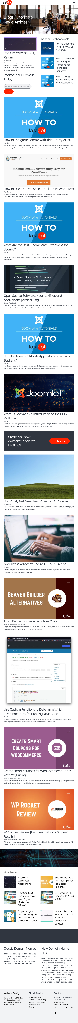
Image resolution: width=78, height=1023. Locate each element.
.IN (34, 964)
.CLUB (48, 975)
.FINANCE (67, 982)
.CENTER (50, 963)
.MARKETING (58, 982)
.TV (13, 957)
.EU (5, 957)
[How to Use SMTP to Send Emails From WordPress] (39, 170)
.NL (9, 959)
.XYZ (43, 985)
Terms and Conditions (61, 1005)
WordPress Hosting (35, 998)
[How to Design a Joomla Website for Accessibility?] (47, 81)
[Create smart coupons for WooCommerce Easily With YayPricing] (39, 748)
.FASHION (65, 978)
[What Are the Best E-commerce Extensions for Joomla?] (39, 223)
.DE (30, 959)
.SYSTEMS (69, 966)
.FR (26, 961)
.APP (64, 973)
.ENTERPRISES (46, 966)
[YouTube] (71, 1008)
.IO (69, 975)
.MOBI (18, 957)
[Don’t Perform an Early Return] (20, 44)
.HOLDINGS (54, 958)
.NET (25, 954)
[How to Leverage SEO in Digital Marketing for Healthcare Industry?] (47, 63)
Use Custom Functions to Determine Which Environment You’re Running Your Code (33, 712)
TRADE (57, 968)
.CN (29, 961)
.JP (15, 964)
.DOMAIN (62, 961)
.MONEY (62, 970)
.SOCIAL (70, 973)
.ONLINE (55, 970)
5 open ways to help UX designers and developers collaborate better (27, 916)
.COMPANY (45, 958)
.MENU (43, 968)
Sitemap (31, 1007)
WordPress (7, 60)
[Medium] (55, 1013)
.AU (10, 954)
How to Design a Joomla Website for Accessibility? (64, 79)
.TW (22, 961)
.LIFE (53, 975)
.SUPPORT (68, 958)
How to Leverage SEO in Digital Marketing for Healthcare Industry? (64, 64)
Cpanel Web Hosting (10, 303)
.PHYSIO (69, 970)
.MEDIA (43, 980)
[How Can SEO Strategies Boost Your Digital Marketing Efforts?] (10, 898)
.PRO (43, 975)
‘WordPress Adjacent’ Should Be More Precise (35, 564)
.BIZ (29, 954)
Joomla (6, 143)
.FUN (48, 970)
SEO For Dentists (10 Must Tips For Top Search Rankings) (64, 882)
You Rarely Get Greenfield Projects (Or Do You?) (36, 501)
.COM (6, 954)
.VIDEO (58, 973)
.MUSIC (52, 973)
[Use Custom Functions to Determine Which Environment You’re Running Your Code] (39, 671)
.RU (11, 961)
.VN (8, 964)
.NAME (23, 957)
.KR (19, 964)
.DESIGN (63, 980)
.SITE (69, 968)
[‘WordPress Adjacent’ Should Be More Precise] (39, 538)
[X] (61, 1008)
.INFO (29, 957)
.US (6, 959)
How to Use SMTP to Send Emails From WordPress (39, 189)
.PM (18, 961)
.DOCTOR (44, 978)
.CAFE (51, 978)
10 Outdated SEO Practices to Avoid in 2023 (64, 896)
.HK (16, 959)
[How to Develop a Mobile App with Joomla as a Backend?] (39, 334)
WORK (43, 970)
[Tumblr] (66, 1008)
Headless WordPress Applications (24, 881)
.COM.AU (15, 954)
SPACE (63, 968)
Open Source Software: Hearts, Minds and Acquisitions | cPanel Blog (33, 298)
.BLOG (46, 973)
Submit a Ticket (59, 1002)
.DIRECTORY (59, 963)
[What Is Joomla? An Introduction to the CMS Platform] (39, 393)
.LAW (57, 980)
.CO (21, 954)
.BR (23, 964)
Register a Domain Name (37, 1002)
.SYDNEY (29, 964)
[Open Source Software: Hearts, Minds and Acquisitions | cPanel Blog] (39, 280)
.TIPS (61, 958)
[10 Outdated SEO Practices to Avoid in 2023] (47, 898)
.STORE (49, 982)
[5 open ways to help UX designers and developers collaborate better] (10, 916)
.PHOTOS (50, 968)
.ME (33, 954)
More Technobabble (10, 624)
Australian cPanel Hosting (37, 1000)
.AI (42, 973)
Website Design (12, 993)
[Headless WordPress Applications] (10, 882)
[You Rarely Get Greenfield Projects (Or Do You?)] (39, 477)
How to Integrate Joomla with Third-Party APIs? (37, 140)
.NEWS (69, 980)
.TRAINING (53, 961)
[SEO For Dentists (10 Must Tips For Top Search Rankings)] (47, 882)
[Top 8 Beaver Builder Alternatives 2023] (39, 598)
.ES (20, 959)
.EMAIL (68, 961)
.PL (12, 964)
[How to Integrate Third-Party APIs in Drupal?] (47, 48)
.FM (12, 959)
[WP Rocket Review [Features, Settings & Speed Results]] (39, 809)
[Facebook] (55, 1008)
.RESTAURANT (61, 975)
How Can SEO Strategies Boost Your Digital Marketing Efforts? (27, 899)
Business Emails (34, 1005)
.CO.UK (6, 961)
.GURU (43, 963)
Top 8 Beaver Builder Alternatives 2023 (30, 621)
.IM (15, 961)
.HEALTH (58, 978)
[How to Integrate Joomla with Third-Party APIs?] (39, 117)
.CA (33, 961)
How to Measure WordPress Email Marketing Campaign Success (63, 918)
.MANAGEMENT (58, 966)
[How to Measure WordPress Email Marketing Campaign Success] (47, 916)
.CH (5, 964)
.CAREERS (45, 961)
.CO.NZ (24, 959)
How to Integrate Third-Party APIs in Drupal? (64, 46)
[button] (74, 2)
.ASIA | (9, 957)
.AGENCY (50, 980)
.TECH (43, 982)
